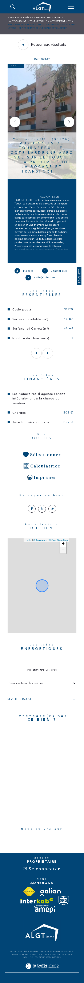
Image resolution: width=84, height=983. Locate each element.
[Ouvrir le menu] (70, 6)
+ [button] (63, 544)
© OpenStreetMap (58, 540)
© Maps (40, 540)
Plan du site (36, 954)
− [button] (63, 550)
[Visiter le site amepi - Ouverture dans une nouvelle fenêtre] (44, 909)
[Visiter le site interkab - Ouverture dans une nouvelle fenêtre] (36, 900)
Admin (68, 954)
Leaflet (28, 540)
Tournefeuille (38, 21)
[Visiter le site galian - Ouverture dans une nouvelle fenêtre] (50, 892)
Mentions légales (54, 954)
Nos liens (28, 957)
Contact (79, 276)
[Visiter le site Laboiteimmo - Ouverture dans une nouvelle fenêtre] (42, 971)
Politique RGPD (43, 957)
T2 (69, 21)
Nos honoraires (20, 954)
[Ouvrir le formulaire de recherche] (12, 6)
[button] (69, 122)
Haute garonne (17, 21)
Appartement (57, 21)
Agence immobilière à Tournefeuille (29, 17)
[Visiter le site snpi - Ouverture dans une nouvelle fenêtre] (63, 900)
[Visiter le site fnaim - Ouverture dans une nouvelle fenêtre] (29, 891)
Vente (57, 17)
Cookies (56, 957)
